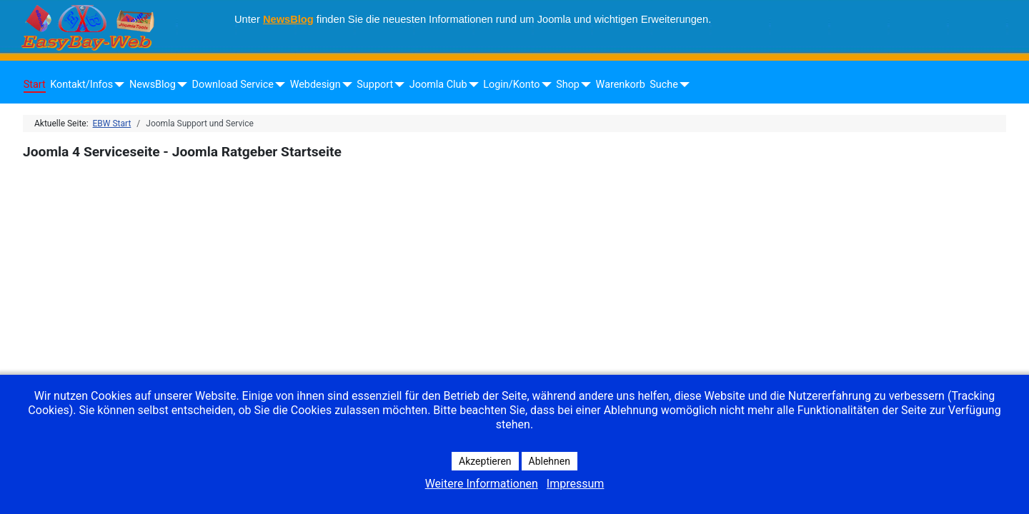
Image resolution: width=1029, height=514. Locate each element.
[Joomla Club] (471, 85)
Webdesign (315, 85)
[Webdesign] (344, 85)
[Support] (396, 85)
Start (35, 85)
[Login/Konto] (543, 85)
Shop (568, 85)
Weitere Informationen (481, 483)
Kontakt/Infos (81, 85)
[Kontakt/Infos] (116, 85)
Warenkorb (620, 85)
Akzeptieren (485, 461)
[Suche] (682, 85)
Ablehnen (549, 461)
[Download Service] (277, 85)
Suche (664, 85)
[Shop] (583, 85)
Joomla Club (438, 85)
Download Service (233, 85)
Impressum (576, 483)
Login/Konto (511, 85)
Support (375, 85)
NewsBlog (288, 19)
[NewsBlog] (179, 85)
